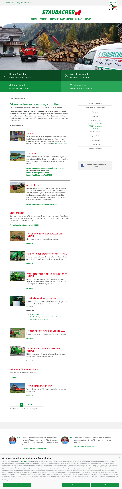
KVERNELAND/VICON (95, 124)
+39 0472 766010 (10, 3)
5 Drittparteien (22, 461)
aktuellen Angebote (60, 144)
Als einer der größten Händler (80, 77)
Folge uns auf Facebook (96, 164)
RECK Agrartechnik (95, 126)
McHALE (95, 128)
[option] (61, 46)
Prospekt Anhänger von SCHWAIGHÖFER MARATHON (45, 168)
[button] (119, 457)
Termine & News (78, 85)
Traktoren (95, 112)
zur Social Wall (94, 167)
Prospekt (29, 244)
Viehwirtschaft (95, 131)
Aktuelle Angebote (79, 74)
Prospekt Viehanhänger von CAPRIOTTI (24, 225)
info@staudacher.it (22, 3)
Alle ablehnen (75, 485)
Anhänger (95, 116)
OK (105, 485)
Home (12, 99)
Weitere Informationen (17, 485)
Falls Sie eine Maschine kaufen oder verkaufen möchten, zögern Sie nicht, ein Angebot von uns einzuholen (93, 439)
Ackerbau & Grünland (95, 120)
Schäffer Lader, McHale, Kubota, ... (20, 77)
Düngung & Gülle (95, 136)
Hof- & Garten (95, 144)
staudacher (61, 13)
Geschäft (78, 19)
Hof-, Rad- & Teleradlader (95, 108)
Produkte (44, 19)
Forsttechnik (95, 140)
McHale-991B (34, 315)
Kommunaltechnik (95, 149)
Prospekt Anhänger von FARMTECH (39, 175)
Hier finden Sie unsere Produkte (19, 88)
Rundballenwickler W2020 (39, 319)
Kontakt (87, 19)
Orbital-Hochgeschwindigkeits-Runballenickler (46, 317)
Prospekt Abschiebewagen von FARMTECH (41, 204)
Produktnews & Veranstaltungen (81, 88)
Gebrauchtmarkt (57, 19)
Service (69, 19)
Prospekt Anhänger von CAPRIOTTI (39, 173)
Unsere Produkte (17, 74)
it (30, 3)
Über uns (34, 19)
